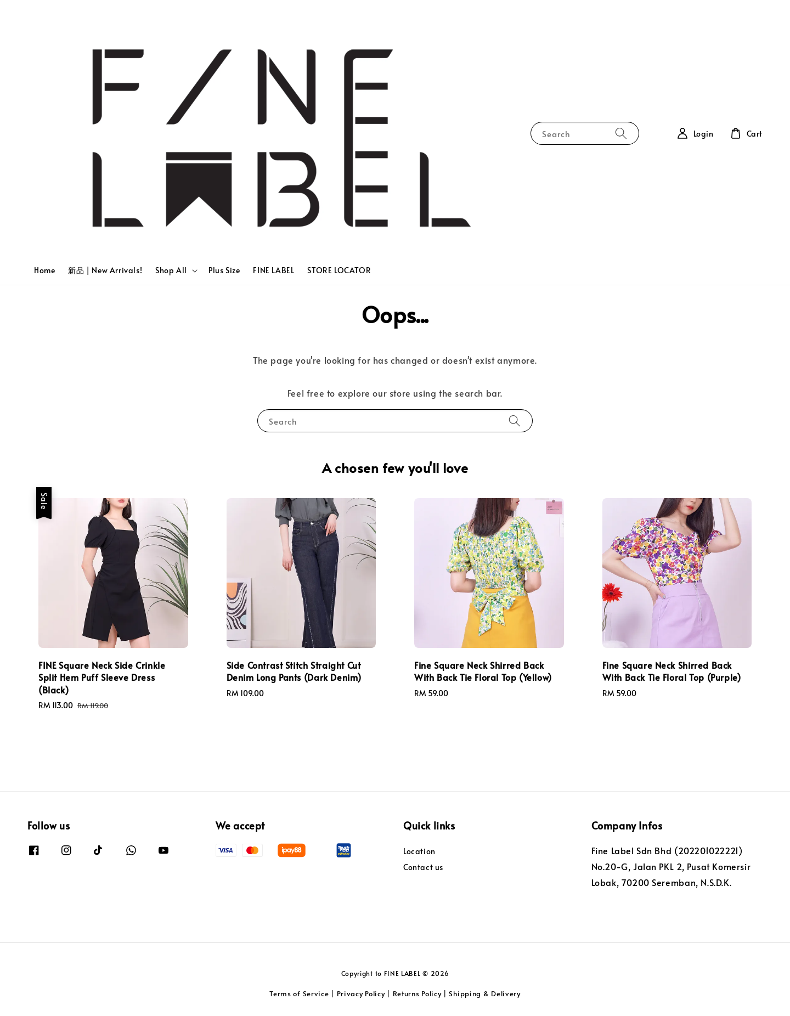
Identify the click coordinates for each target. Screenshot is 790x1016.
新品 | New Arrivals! (105, 270)
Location (419, 851)
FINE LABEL (273, 270)
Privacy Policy (361, 993)
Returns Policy (417, 993)
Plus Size (224, 270)
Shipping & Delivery (484, 993)
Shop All (171, 270)
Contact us (423, 867)
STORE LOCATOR (339, 270)
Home (44, 270)
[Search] (621, 133)
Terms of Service (299, 993)
